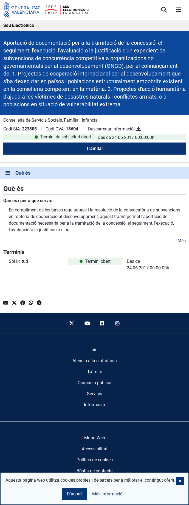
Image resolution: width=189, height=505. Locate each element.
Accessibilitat (95, 448)
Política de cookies (95, 459)
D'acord (74, 493)
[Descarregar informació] (138, 129)
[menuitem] (94, 349)
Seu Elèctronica (18, 25)
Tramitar (94, 148)
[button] (180, 481)
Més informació (107, 493)
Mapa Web (94, 437)
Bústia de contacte (94, 470)
